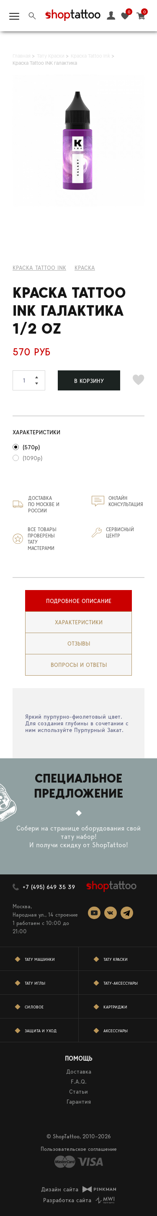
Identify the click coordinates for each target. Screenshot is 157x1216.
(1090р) (32, 458)
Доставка (78, 1071)
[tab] (78, 601)
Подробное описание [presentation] (78, 601)
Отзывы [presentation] (78, 643)
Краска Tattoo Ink (39, 267)
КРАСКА (85, 267)
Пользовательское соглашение (79, 1149)
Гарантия (79, 1101)
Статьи (78, 1091)
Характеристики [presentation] (79, 622)
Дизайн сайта (59, 1189)
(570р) (31, 447)
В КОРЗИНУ (89, 380)
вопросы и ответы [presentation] (79, 664)
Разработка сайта (67, 1200)
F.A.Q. (79, 1081)
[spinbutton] (29, 380)
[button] (40, 375)
